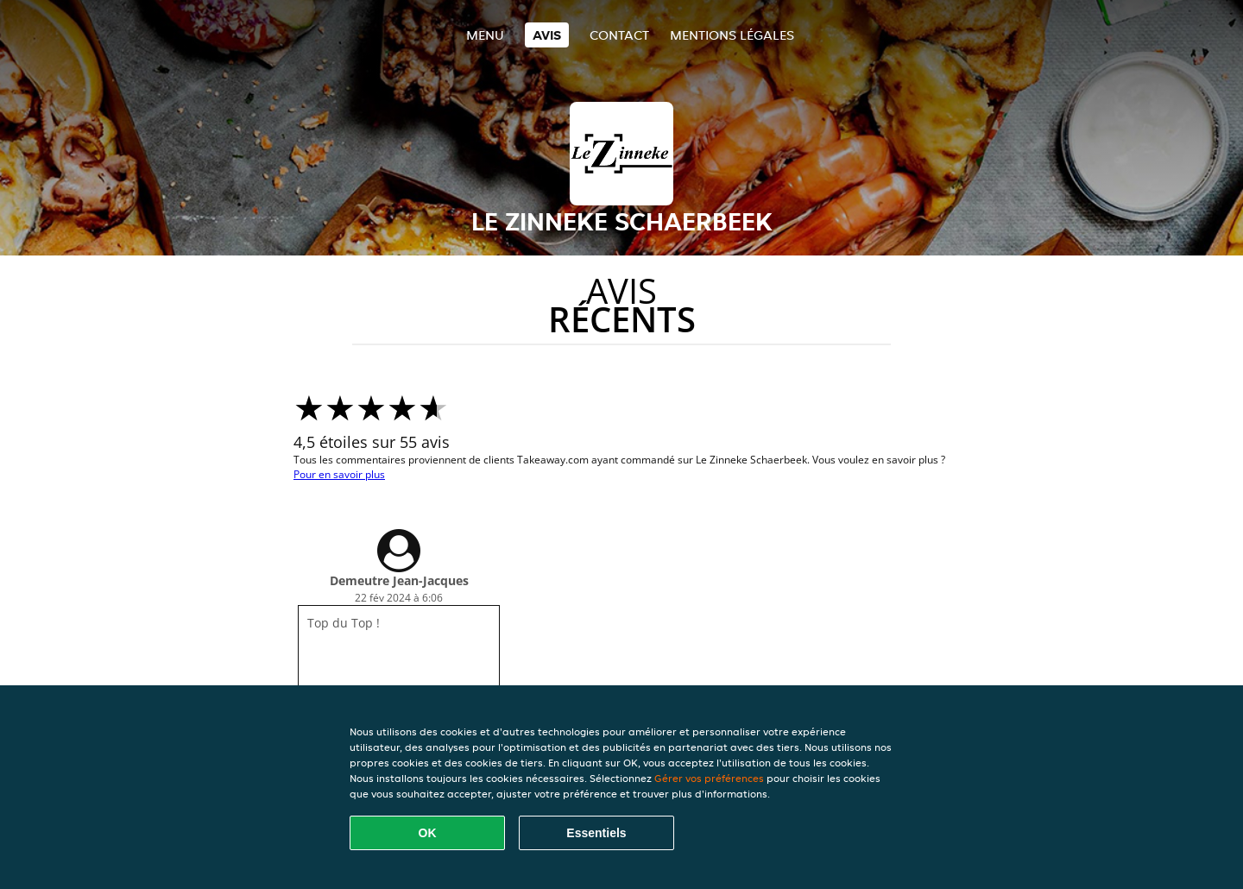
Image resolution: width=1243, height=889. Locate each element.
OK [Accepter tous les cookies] (428, 833)
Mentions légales (732, 35)
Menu (485, 35)
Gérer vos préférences (709, 778)
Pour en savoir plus (339, 474)
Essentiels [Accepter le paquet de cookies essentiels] (596, 833)
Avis (547, 35)
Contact (619, 35)
